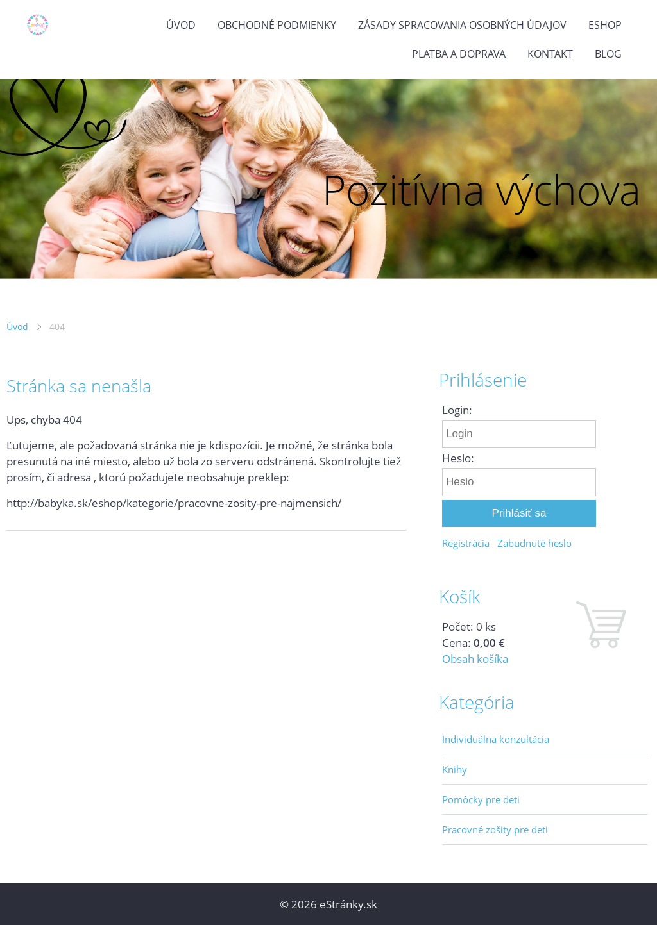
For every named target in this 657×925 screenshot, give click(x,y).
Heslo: (458, 458)
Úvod (181, 25)
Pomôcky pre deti (481, 799)
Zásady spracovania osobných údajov (462, 25)
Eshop (605, 25)
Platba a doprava (459, 54)
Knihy (454, 769)
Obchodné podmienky (277, 25)
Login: (457, 410)
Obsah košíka (475, 658)
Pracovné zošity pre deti (495, 829)
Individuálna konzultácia (495, 739)
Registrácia (466, 543)
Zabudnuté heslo (534, 543)
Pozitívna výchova (481, 189)
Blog (608, 54)
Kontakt (550, 54)
